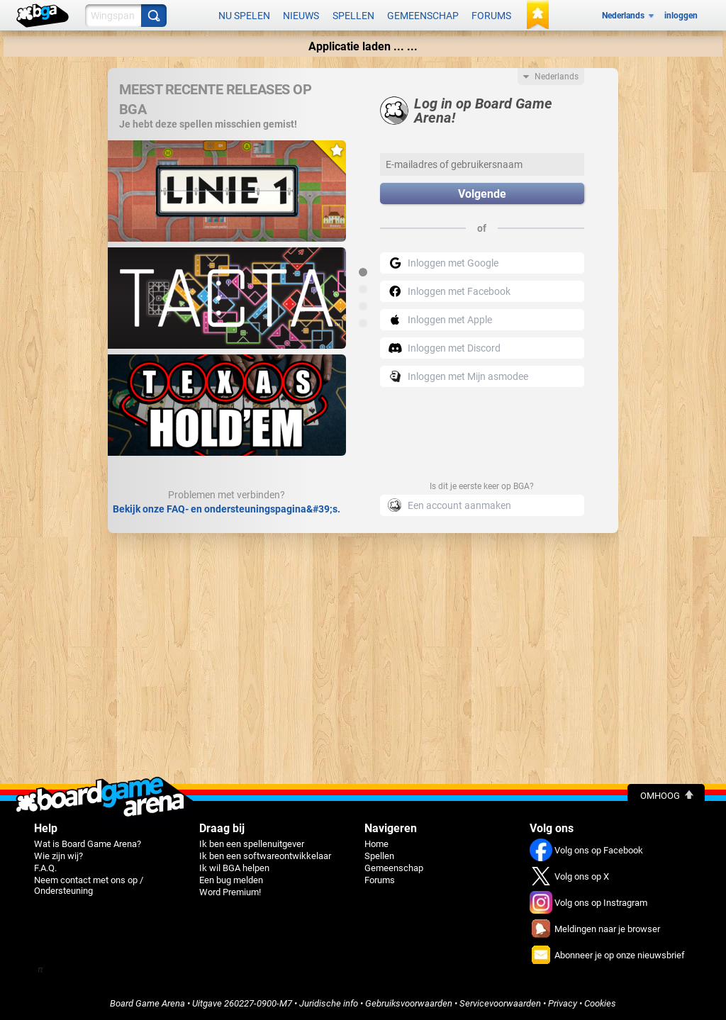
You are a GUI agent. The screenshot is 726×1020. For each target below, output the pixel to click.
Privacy (562, 1003)
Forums (491, 15)
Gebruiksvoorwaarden (408, 1003)
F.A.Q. (45, 868)
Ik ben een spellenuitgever (251, 844)
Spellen (353, 15)
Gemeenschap (423, 15)
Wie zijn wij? (58, 856)
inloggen (681, 16)
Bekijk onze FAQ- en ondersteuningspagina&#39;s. (226, 509)
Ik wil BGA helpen (234, 868)
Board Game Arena (147, 1003)
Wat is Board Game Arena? (87, 844)
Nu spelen (244, 15)
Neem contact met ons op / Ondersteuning (88, 885)
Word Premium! (230, 892)
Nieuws (301, 15)
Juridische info (328, 1003)
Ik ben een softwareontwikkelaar (265, 856)
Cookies (600, 1003)
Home (376, 844)
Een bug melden (231, 880)
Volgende (482, 194)
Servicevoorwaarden (500, 1003)
